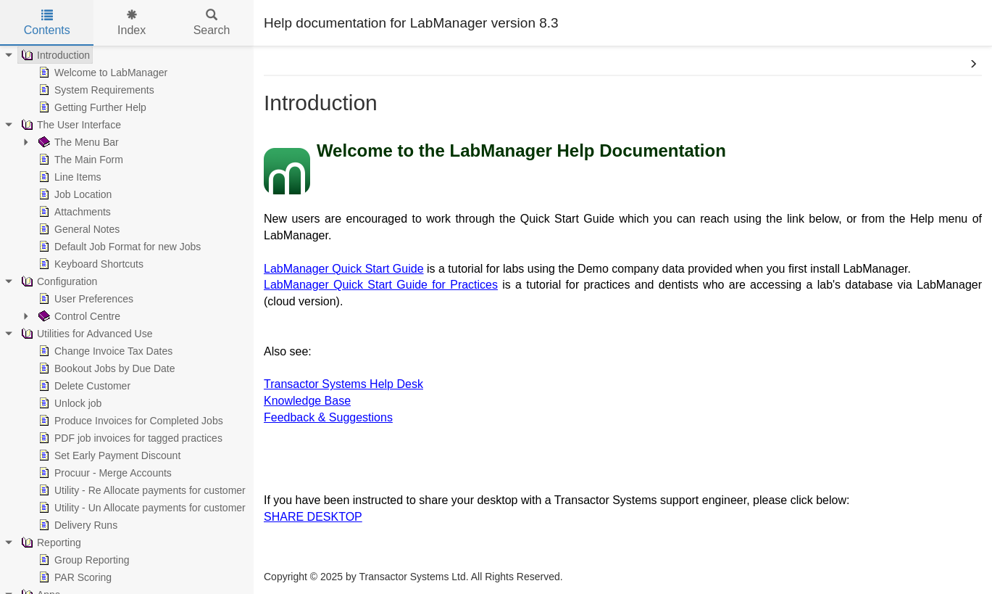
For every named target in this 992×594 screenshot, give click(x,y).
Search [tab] (211, 22)
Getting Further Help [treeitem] (91, 107)
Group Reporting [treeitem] (83, 560)
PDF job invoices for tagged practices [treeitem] (129, 438)
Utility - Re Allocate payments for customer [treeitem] (141, 490)
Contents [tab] (47, 22)
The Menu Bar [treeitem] (77, 142)
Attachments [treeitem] (73, 211)
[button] (973, 64)
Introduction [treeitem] (54, 55)
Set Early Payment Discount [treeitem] (108, 455)
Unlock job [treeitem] (68, 403)
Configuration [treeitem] (57, 281)
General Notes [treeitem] (78, 229)
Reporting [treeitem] (49, 542)
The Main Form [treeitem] (79, 159)
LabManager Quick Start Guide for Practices (381, 285)
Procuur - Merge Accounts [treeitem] (104, 473)
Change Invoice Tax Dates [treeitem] (104, 351)
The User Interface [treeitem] (69, 124)
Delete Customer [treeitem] (83, 386)
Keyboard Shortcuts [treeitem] (89, 264)
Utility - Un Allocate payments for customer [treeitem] (141, 507)
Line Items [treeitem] (68, 177)
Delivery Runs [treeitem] (76, 525)
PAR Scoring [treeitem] (74, 577)
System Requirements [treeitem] (95, 90)
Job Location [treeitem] (74, 194)
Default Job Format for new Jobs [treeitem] (118, 246)
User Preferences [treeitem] (84, 299)
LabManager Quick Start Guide (344, 269)
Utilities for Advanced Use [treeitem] (85, 333)
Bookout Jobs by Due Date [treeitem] (105, 368)
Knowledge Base (307, 401)
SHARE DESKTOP (313, 517)
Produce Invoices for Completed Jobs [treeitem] (129, 420)
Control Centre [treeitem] (78, 316)
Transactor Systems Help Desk (343, 384)
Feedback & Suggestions (328, 417)
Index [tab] (131, 22)
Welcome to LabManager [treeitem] (101, 72)
